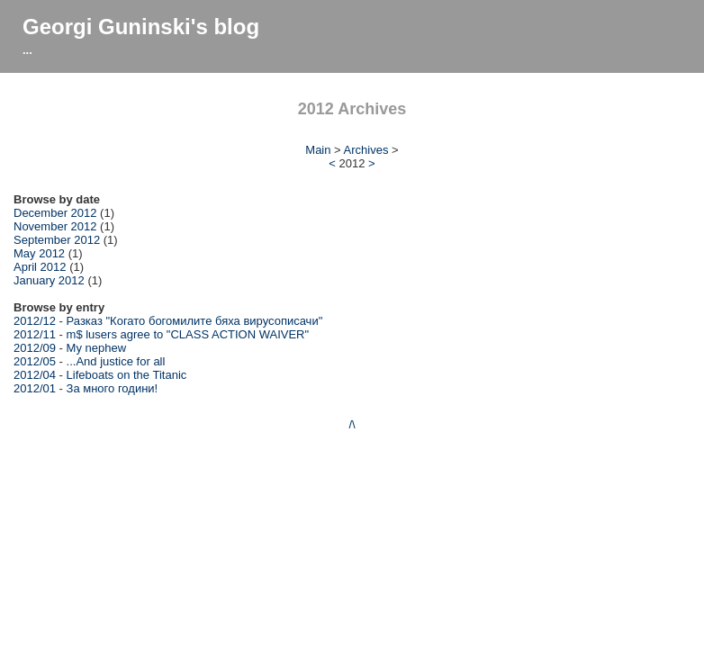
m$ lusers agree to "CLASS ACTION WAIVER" (188, 334)
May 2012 (39, 253)
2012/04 (35, 375)
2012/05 (35, 361)
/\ (351, 424)
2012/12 (35, 321)
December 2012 (55, 213)
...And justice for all (116, 361)
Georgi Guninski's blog (141, 26)
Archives (366, 150)
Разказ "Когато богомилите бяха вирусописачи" (195, 321)
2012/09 (35, 348)
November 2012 (55, 226)
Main (317, 150)
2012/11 (35, 334)
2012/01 (35, 388)
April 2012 (40, 267)
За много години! (112, 388)
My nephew (96, 348)
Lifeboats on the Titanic (127, 375)
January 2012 (49, 280)
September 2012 (57, 240)
